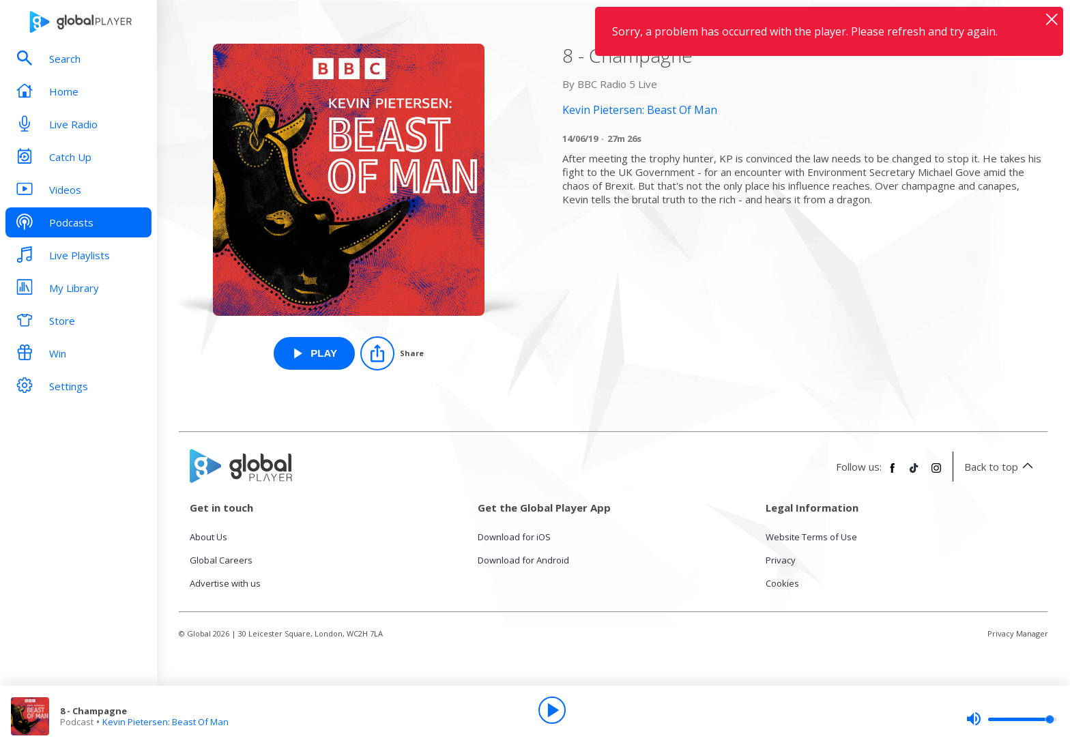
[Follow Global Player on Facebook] (892, 473)
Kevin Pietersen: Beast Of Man (165, 722)
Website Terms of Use (811, 537)
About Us (208, 537)
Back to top (1000, 467)
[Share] (392, 353)
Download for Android (523, 560)
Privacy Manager (1017, 633)
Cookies (782, 583)
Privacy (781, 560)
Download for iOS (514, 537)
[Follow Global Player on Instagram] (936, 473)
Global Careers (221, 560)
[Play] (552, 710)
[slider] (1011, 719)
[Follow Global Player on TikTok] (914, 473)
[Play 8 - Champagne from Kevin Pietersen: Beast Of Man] (314, 353)
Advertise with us (225, 583)
